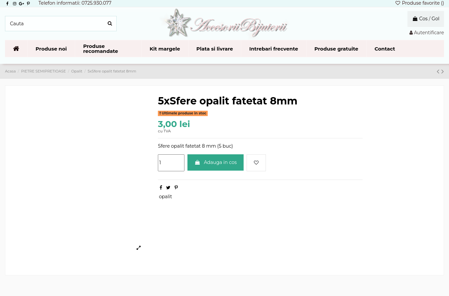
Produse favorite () (419, 3)
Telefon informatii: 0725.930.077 (75, 3)
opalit (165, 197)
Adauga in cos (215, 162)
